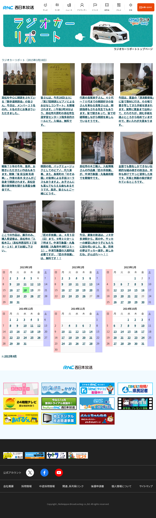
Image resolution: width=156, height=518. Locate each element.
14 (129, 290)
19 (31, 290)
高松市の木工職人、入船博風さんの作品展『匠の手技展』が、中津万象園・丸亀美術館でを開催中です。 (97, 156)
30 (11, 302)
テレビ (45, 10)
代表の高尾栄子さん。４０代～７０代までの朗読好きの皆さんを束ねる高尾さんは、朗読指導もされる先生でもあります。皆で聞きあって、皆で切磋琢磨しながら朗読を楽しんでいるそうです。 (97, 93)
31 (18, 302)
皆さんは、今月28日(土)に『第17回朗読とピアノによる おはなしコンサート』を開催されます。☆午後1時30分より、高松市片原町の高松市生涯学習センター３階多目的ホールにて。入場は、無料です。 (58, 95)
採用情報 (26, 486)
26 (31, 296)
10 (18, 284)
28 (129, 302)
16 (11, 290)
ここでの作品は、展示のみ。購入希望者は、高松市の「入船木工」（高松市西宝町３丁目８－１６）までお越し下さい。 (19, 226)
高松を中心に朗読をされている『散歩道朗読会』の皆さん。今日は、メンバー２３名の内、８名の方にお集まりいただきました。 (19, 89)
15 (135, 290)
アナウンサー (82, 10)
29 (135, 302)
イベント (95, 10)
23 (11, 296)
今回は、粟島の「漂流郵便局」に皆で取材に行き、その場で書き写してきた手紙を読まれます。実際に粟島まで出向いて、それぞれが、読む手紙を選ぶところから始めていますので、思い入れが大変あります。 (136, 95)
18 (25, 290)
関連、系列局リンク (72, 486)
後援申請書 (97, 486)
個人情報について (121, 486)
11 (25, 284)
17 (18, 290)
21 (129, 296)
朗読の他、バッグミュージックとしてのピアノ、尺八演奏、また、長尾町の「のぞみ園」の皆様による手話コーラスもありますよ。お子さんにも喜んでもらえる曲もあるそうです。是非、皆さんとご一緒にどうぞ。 (58, 163)
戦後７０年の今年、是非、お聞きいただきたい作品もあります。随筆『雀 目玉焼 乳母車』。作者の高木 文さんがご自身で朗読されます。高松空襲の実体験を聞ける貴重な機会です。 (19, 161)
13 (38, 284)
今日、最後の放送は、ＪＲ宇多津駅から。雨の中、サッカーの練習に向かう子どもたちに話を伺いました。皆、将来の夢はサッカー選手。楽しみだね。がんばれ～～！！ (97, 228)
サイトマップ (146, 486)
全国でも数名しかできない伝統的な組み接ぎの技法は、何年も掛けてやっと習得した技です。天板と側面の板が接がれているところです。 (136, 158)
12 (31, 284)
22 (135, 296)
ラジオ (57, 10)
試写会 (106, 10)
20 (90, 290)
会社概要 (8, 486)
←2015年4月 (9, 356)
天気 (130, 10)
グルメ (118, 10)
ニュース (69, 10)
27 (38, 296)
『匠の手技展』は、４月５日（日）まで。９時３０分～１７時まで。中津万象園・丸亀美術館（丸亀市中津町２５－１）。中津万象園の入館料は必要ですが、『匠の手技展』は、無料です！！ (58, 230)
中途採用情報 (47, 486)
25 (25, 296)
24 (18, 296)
